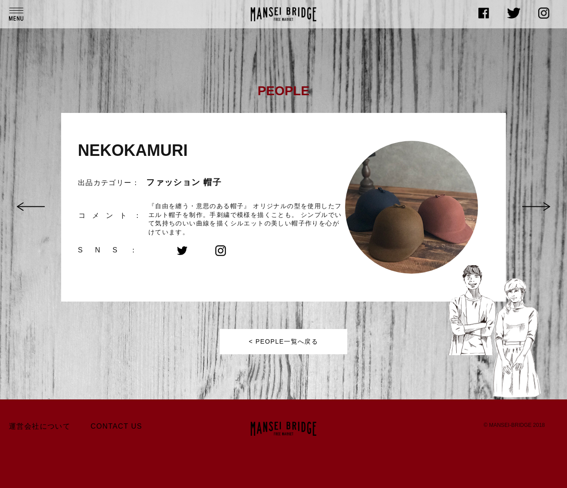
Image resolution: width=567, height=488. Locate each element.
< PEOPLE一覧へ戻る (283, 341)
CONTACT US (117, 426)
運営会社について (39, 426)
